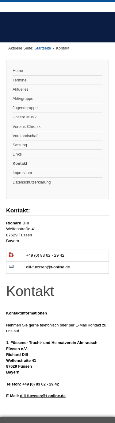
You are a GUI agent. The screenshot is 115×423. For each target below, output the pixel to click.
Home (18, 70)
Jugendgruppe (25, 107)
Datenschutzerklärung (32, 182)
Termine (20, 80)
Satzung (20, 145)
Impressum (22, 172)
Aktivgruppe (23, 98)
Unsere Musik (24, 117)
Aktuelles (21, 89)
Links (17, 154)
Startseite (42, 48)
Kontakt (20, 163)
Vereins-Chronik (26, 126)
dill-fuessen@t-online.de (48, 267)
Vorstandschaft (26, 135)
